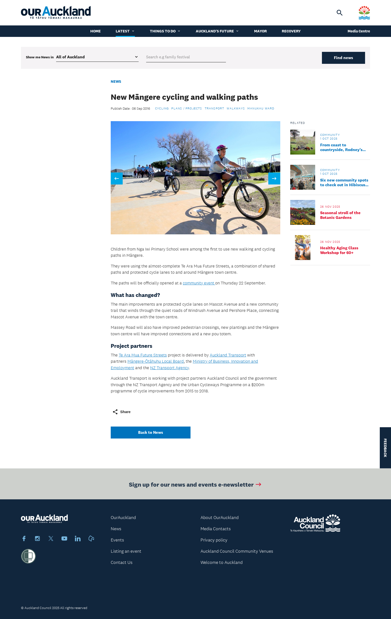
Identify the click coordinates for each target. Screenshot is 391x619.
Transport (214, 108)
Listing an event (126, 551)
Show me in (40, 57)
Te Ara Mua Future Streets (143, 355)
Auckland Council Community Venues (236, 551)
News (116, 81)
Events (117, 540)
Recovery (291, 31)
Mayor (260, 31)
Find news (343, 57)
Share (121, 412)
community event (199, 282)
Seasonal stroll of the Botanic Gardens (340, 215)
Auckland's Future (217, 31)
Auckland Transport (228, 355)
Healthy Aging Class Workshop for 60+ (339, 250)
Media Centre (359, 31)
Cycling (162, 108)
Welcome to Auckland (221, 562)
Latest (125, 31)
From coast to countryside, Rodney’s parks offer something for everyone (344, 147)
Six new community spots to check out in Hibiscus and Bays (344, 182)
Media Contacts (215, 528)
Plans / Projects (186, 108)
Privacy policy (213, 540)
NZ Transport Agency (169, 367)
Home (95, 31)
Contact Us (121, 562)
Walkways (236, 108)
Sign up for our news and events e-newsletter (195, 485)
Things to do (165, 31)
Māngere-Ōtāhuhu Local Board (155, 361)
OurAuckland (123, 517)
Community (330, 135)
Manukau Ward (260, 108)
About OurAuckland (219, 517)
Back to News (150, 432)
